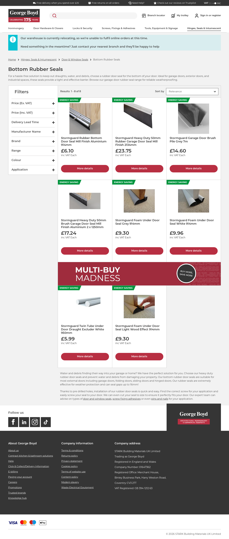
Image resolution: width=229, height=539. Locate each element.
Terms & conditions (72, 450)
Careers (12, 482)
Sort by (159, 91)
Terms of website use (73, 471)
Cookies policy (69, 466)
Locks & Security (82, 28)
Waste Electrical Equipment (77, 487)
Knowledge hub (17, 498)
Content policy (69, 476)
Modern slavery (70, 482)
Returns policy (69, 455)
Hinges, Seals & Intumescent (204, 28)
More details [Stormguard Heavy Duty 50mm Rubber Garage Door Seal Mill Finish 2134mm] (139, 168)
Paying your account (20, 476)
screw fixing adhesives (127, 398)
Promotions (15, 487)
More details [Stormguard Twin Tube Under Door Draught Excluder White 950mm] (85, 356)
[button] (192, 91)
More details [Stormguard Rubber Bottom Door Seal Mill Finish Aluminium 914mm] (85, 168)
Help (11, 461)
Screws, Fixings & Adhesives (118, 28)
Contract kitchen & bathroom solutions (30, 455)
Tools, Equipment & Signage (161, 28)
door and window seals (97, 398)
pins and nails (159, 398)
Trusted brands (17, 492)
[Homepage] (194, 417)
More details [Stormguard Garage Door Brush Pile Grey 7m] (194, 168)
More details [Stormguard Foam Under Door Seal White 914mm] (194, 251)
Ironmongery (16, 28)
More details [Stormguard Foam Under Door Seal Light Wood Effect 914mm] (139, 356)
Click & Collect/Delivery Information (28, 466)
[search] (93, 15)
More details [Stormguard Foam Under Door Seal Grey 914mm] (139, 251)
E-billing (13, 471)
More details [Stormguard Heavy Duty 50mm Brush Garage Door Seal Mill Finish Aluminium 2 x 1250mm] (85, 251)
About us (13, 450)
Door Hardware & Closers (48, 28)
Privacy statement (71, 461)
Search (54, 15)
